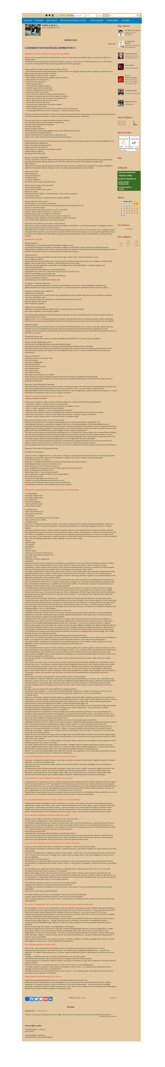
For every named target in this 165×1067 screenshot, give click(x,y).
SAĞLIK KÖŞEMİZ (96, 20)
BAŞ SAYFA (28, 20)
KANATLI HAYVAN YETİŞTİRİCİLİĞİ (131, 57)
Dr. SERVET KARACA (133, 30)
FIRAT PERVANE (131, 54)
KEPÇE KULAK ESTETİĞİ (130, 34)
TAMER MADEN (131, 91)
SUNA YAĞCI (129, 65)
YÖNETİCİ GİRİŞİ (125, 176)
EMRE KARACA (131, 102)
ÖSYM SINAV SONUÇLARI (123, 183)
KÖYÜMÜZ (39, 20)
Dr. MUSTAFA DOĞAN (130, 42)
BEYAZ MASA (52, 20)
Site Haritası (129, 229)
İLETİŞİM (125, 20)
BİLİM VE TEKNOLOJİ (127, 179)
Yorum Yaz (113, 998)
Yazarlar (83, 998)
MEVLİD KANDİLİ (131, 68)
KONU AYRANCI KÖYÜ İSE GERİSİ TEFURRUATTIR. (131, 82)
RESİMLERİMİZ (113, 20)
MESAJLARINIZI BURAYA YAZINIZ (73, 20)
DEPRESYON (129, 104)
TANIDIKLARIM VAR (132, 93)
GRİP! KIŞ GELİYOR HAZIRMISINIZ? (132, 46)
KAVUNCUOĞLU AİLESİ (125, 188)
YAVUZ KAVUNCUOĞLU (131, 77)
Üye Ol (63, 15)
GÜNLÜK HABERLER (126, 172)
